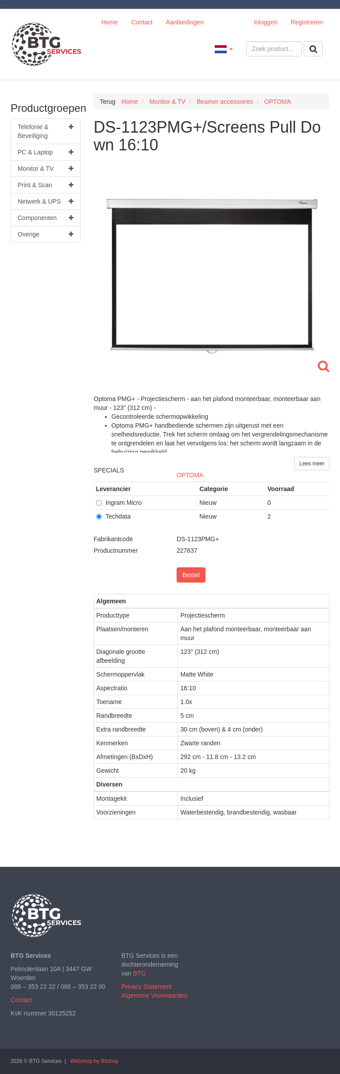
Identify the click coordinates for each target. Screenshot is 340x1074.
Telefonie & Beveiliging (45, 130)
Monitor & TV (45, 168)
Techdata (113, 516)
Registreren (307, 22)
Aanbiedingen (185, 22)
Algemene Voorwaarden (154, 995)
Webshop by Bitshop (94, 1061)
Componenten (45, 217)
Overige (45, 234)
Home (109, 22)
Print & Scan (45, 185)
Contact (141, 22)
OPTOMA (190, 475)
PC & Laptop (45, 152)
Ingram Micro (119, 502)
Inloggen (266, 22)
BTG (139, 973)
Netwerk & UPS (45, 201)
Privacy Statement (146, 986)
